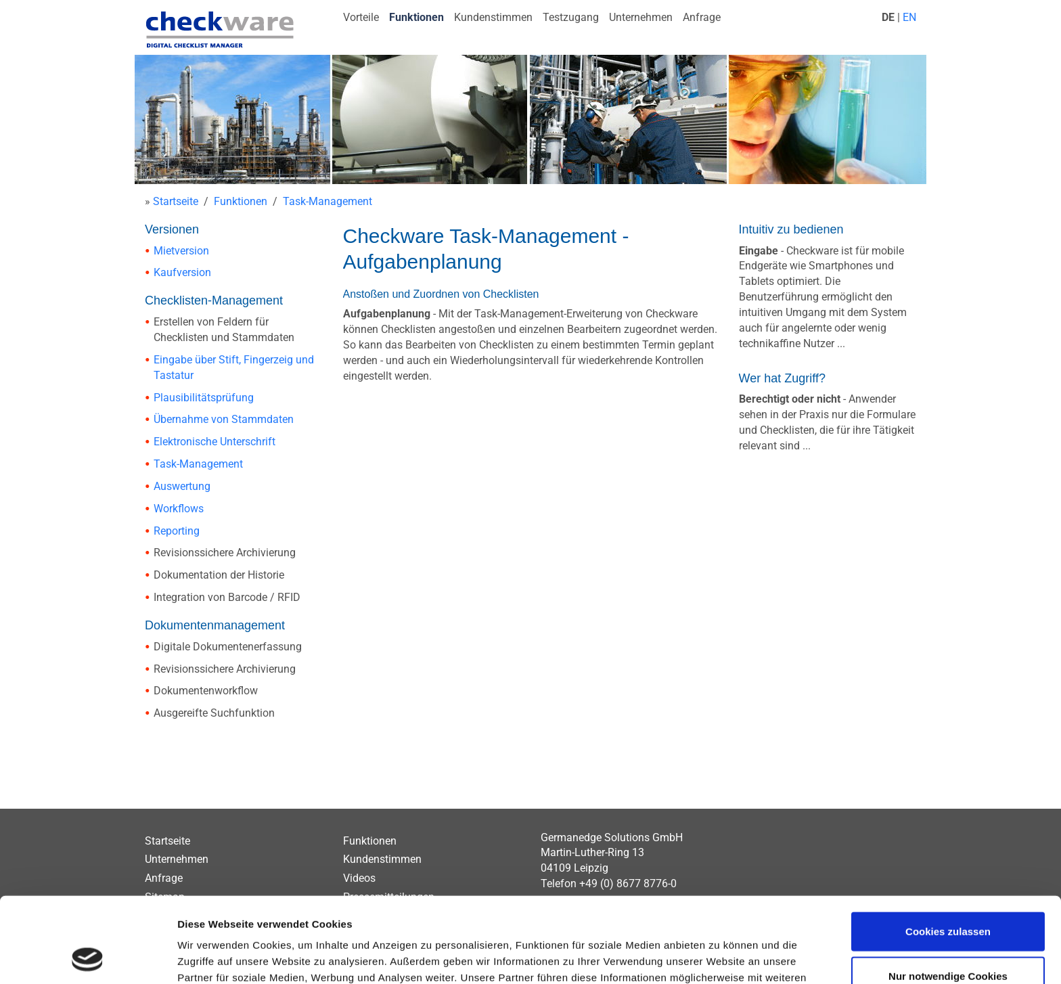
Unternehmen (641, 17)
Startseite (175, 201)
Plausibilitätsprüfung (204, 397)
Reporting (177, 530)
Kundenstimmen (493, 17)
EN (909, 17)
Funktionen (416, 17)
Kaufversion (182, 272)
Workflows (179, 508)
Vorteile (361, 17)
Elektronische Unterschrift (214, 441)
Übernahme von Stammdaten (224, 419)
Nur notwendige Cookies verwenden (948, 904)
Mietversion (181, 250)
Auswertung (182, 486)
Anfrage (702, 17)
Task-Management (327, 201)
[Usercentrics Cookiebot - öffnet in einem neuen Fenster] (87, 957)
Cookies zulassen (948, 851)
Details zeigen (719, 957)
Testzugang (571, 17)
